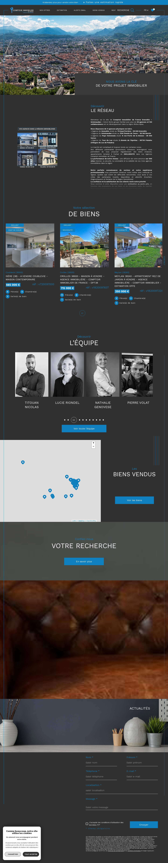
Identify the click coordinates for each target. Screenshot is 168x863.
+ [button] (93, 444)
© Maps (81, 521)
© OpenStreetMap (91, 521)
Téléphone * (93, 772)
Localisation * (94, 786)
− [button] (93, 447)
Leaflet (74, 521)
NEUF (113, 10)
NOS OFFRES (45, 10)
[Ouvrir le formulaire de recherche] (125, 10)
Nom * (89, 758)
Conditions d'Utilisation (134, 851)
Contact (164, 260)
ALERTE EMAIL (80, 10)
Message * (91, 799)
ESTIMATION (62, 10)
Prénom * (132, 758)
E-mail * (131, 772)
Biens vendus (99, 10)
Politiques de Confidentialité (116, 851)
